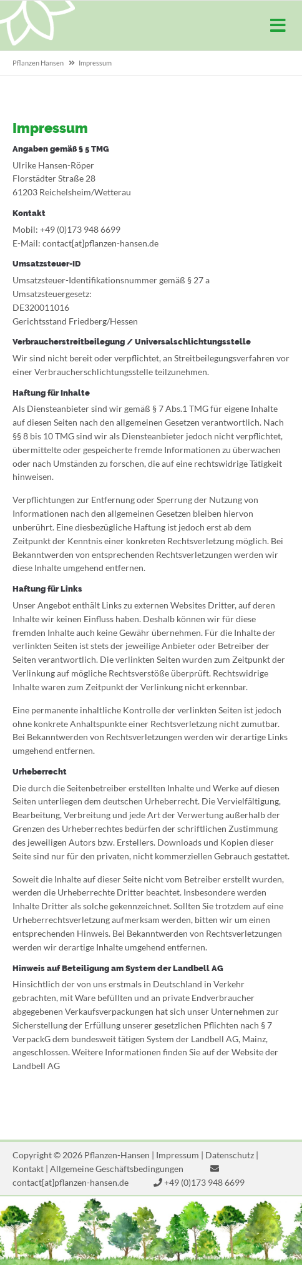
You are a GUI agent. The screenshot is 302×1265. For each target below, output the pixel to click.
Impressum (177, 1155)
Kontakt (28, 1168)
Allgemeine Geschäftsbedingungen (116, 1168)
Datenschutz (229, 1155)
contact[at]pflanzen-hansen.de (70, 1182)
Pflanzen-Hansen (37, 26)
